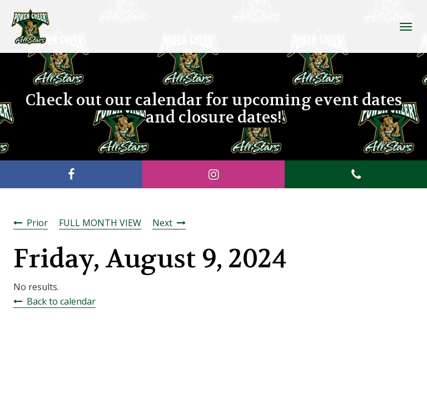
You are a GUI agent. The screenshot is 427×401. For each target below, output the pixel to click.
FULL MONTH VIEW (100, 223)
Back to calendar (61, 301)
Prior (37, 223)
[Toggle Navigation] (406, 27)
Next (162, 223)
